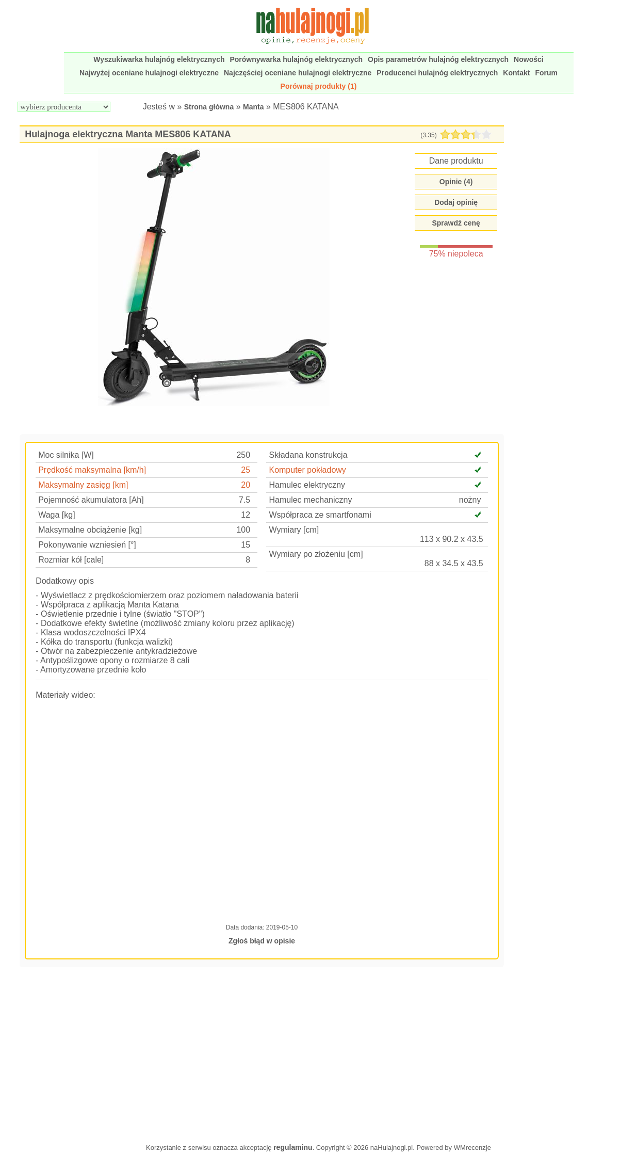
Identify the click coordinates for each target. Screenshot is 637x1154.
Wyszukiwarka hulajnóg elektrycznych (158, 59)
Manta (253, 107)
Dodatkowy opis (65, 580)
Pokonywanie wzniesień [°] (87, 544)
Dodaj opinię (456, 202)
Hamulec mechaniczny (310, 499)
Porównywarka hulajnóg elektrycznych (296, 59)
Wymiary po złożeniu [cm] (316, 554)
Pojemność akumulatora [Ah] (91, 499)
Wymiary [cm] (294, 529)
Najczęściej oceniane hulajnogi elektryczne (297, 73)
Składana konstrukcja (308, 455)
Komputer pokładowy (307, 470)
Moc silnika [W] (66, 455)
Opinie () (456, 182)
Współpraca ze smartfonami (320, 514)
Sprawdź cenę (456, 223)
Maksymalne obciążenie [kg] (90, 529)
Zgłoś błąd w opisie (261, 941)
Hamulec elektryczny (307, 484)
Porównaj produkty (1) (319, 86)
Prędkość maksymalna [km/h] (92, 470)
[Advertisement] (262, 1054)
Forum (546, 73)
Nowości (529, 59)
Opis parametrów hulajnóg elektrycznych (438, 59)
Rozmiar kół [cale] (71, 559)
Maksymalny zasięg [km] (83, 484)
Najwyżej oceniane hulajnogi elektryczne (149, 73)
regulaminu (292, 1147)
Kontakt (516, 73)
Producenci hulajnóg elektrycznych (437, 73)
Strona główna (209, 107)
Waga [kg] (56, 514)
